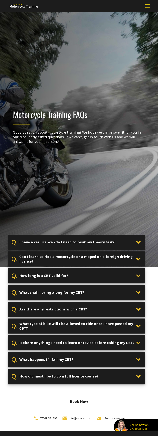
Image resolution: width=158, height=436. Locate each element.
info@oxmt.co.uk (79, 418)
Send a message (115, 418)
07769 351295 (48, 418)
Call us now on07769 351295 (139, 427)
